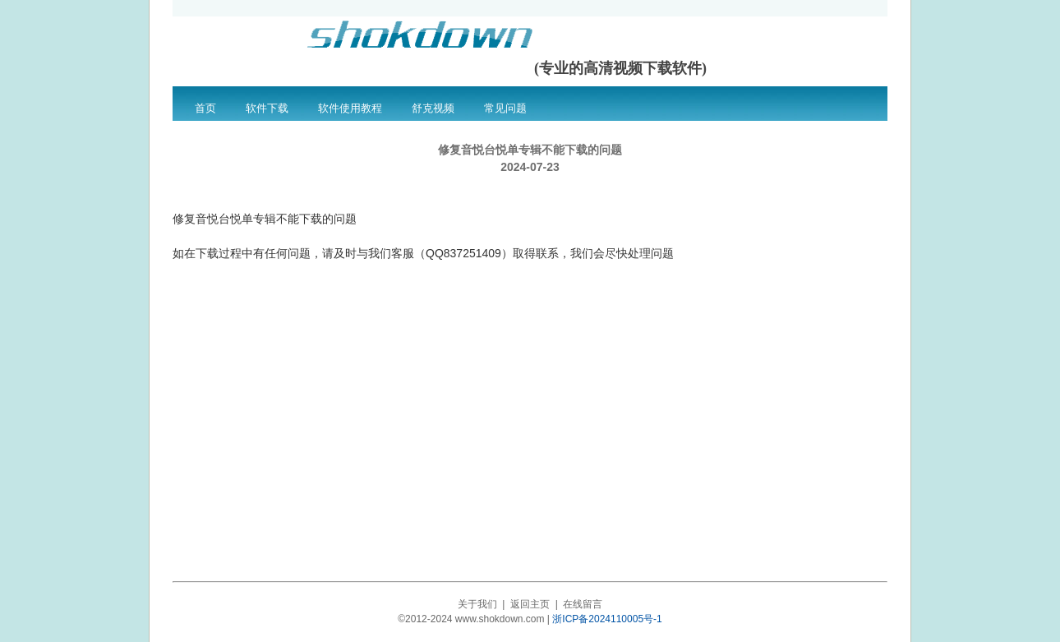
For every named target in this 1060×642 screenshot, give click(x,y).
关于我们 (477, 604)
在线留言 (582, 604)
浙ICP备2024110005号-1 (606, 619)
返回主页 (530, 604)
